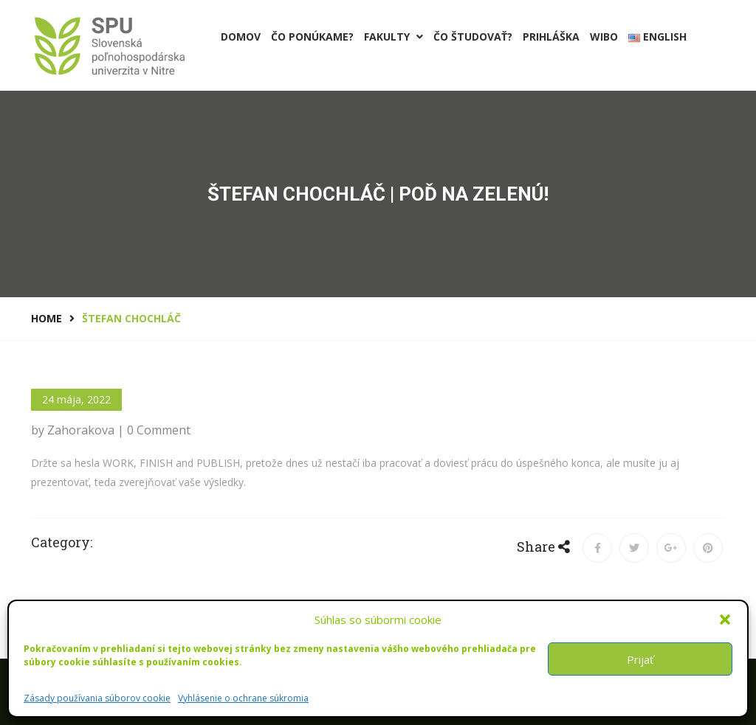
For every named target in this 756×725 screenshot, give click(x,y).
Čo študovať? (472, 37)
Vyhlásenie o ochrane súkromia (243, 698)
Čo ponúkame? (312, 37)
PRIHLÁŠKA (551, 37)
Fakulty (393, 37)
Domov (241, 37)
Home (46, 318)
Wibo (604, 37)
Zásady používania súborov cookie (97, 698)
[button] (725, 619)
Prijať (640, 659)
